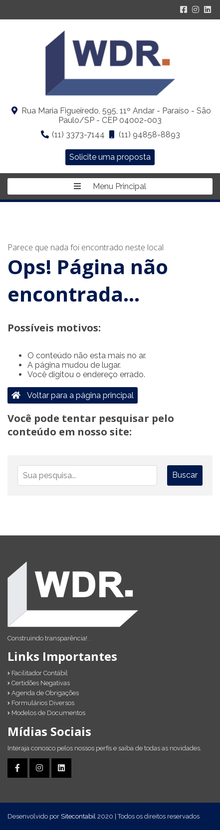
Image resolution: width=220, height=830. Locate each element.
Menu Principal (110, 186)
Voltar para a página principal (72, 395)
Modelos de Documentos (46, 713)
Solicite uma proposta (110, 157)
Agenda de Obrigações (43, 693)
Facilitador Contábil (37, 673)
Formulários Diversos (40, 703)
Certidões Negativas (38, 683)
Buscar (185, 475)
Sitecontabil (78, 816)
